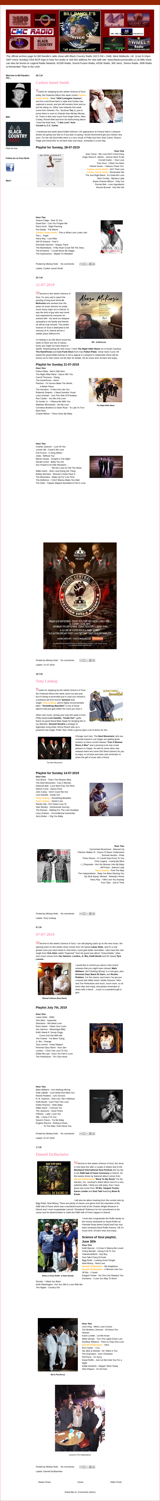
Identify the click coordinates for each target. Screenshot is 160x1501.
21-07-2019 (45, 284)
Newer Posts (44, 1482)
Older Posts (116, 1482)
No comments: (68, 264)
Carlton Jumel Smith (52, 82)
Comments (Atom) (86, 1492)
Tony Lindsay (47, 681)
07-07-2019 (45, 934)
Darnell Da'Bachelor (52, 1154)
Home (81, 1482)
